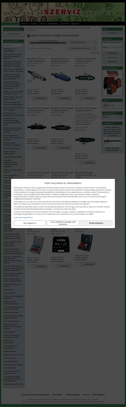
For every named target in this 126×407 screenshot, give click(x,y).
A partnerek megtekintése (23, 217)
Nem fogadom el (29, 223)
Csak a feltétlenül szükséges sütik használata (62, 223)
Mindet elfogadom (96, 223)
